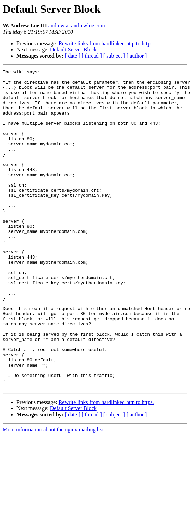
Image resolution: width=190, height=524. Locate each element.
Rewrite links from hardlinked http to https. (106, 43)
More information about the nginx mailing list (53, 493)
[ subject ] (114, 56)
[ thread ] (92, 56)
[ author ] (137, 56)
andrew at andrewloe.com (76, 25)
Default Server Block (73, 49)
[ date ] (72, 56)
